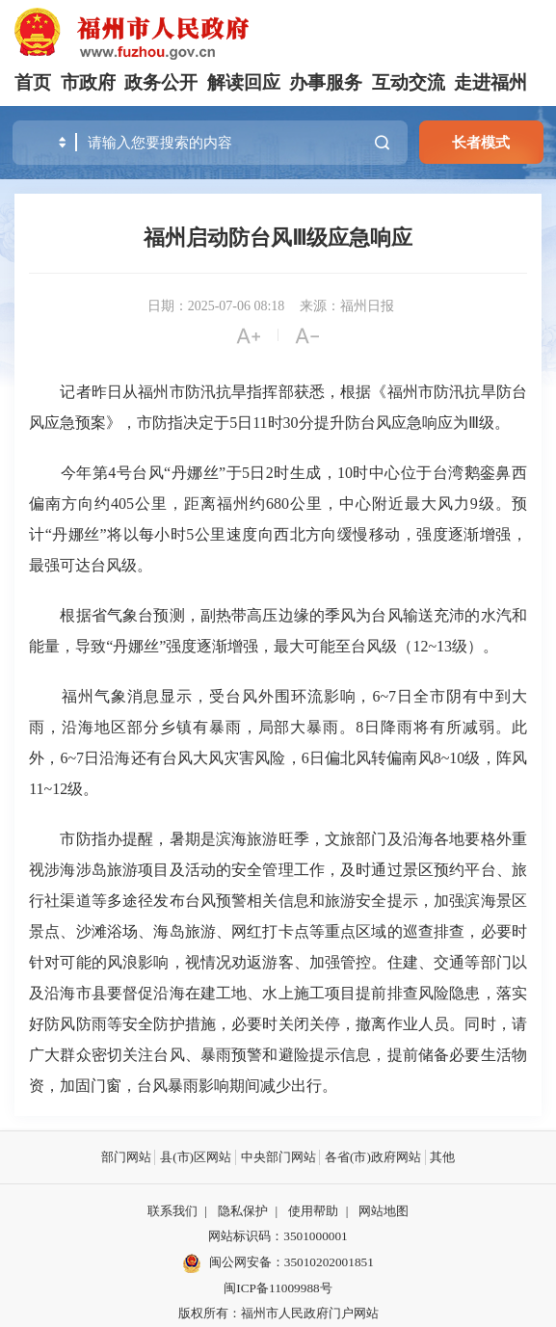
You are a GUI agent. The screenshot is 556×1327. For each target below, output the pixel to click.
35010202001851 (329, 1262)
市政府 (88, 82)
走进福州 (490, 82)
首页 (32, 82)
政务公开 (161, 82)
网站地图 (383, 1211)
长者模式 (481, 142)
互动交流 (408, 82)
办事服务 (325, 82)
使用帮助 (313, 1211)
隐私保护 (243, 1211)
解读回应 (243, 82)
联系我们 (172, 1211)
